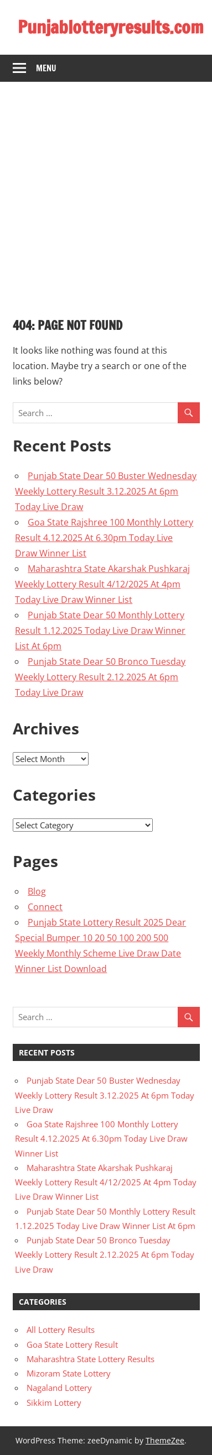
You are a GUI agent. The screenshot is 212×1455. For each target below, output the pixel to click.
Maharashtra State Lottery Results (90, 1358)
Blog (37, 891)
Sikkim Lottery (54, 1402)
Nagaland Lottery (59, 1387)
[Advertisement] (106, 193)
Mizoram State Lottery (69, 1373)
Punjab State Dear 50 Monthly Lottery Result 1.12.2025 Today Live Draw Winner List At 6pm (100, 630)
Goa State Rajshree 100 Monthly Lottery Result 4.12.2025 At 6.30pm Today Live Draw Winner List (104, 537)
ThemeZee (165, 1440)
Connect (45, 907)
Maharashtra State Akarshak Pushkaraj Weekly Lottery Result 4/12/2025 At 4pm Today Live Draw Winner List (102, 584)
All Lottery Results (61, 1329)
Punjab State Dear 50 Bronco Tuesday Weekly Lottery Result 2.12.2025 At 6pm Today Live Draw (100, 676)
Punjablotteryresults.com (111, 27)
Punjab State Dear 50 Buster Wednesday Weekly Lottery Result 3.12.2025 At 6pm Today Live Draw (106, 491)
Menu (46, 68)
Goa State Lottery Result (72, 1344)
